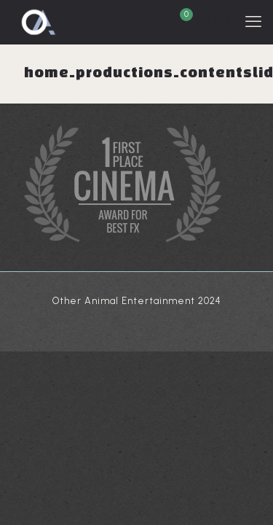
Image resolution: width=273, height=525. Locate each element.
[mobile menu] (253, 21)
